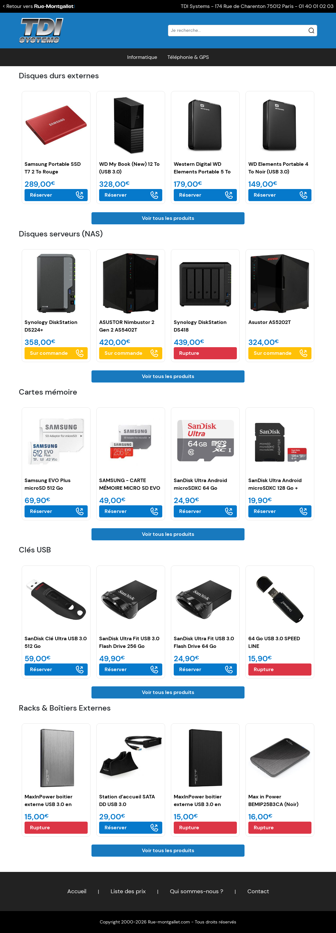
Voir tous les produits (168, 218)
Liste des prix (128, 891)
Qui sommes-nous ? (196, 891)
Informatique (142, 57)
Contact (258, 891)
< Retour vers (39, 6)
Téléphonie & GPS (188, 57)
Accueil (76, 891)
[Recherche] (242, 30)
